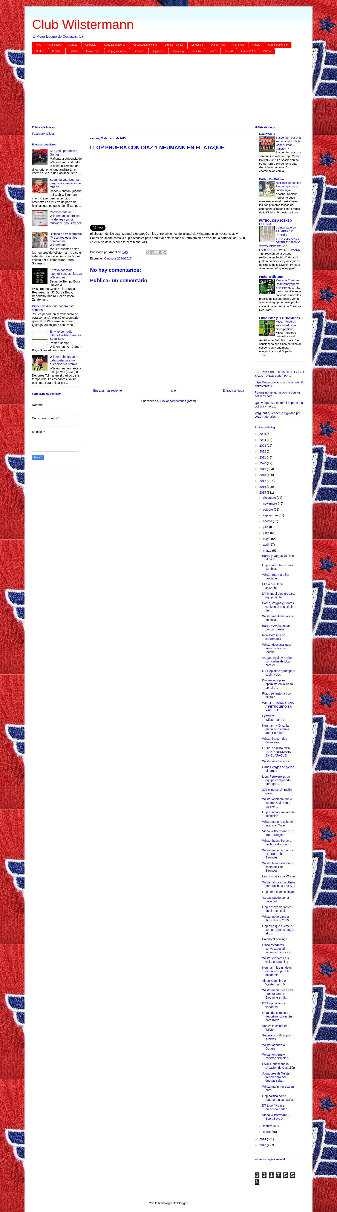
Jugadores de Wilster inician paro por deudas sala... (276, 1077)
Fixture (256, 44)
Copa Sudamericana (145, 44)
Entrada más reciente (107, 390)
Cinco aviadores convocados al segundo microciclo (276, 948)
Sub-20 (228, 51)
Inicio (172, 390)
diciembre (270, 497)
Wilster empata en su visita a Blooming (276, 959)
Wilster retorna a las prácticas (275, 576)
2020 (263, 463)
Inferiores (139, 51)
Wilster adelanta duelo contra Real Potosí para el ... (277, 802)
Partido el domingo (274, 939)
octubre (268, 509)
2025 (263, 433)
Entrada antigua (233, 390)
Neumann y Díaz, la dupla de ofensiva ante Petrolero (275, 729)
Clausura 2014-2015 (118, 258)
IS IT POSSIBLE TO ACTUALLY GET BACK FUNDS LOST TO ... (280, 373)
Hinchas (56, 51)
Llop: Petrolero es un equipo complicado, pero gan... (276, 780)
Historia (73, 51)
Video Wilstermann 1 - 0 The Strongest (278, 833)
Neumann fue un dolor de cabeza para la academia (277, 971)
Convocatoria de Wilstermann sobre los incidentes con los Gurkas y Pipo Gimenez (66, 217)
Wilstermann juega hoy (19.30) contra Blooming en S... (277, 993)
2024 (263, 440)
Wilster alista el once (276, 761)
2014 (263, 1139)
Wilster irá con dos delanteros (274, 740)
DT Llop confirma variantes (273, 1005)
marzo (267, 550)
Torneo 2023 (248, 51)
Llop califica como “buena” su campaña (277, 1097)
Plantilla (196, 51)
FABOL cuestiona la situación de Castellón (278, 1065)
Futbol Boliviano (271, 276)
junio (266, 533)
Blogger (182, 1203)
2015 (263, 492)
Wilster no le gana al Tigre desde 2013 (276, 918)
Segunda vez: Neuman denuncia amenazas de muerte (65, 183)
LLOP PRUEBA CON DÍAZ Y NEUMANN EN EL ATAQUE (276, 751)
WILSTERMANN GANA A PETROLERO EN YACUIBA (278, 706)
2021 (263, 457)
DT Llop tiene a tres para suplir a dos (278, 672)
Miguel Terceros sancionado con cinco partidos (286, 325)
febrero (268, 1126)
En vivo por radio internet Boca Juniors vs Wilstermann (66, 273)
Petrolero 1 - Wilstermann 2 (273, 717)
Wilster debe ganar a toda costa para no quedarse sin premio (64, 360)
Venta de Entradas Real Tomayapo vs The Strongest (287, 284)
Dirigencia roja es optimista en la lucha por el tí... (277, 684)
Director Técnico (174, 44)
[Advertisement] (161, 91)
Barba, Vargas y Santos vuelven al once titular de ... (278, 606)
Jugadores (158, 51)
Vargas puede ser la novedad (275, 899)
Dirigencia (197, 44)
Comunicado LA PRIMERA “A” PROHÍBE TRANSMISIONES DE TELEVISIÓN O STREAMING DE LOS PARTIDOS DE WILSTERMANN (279, 239)
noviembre (270, 503)
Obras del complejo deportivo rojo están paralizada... (277, 1016)
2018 (263, 475)
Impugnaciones (117, 51)
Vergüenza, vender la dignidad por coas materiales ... (277, 414)
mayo (267, 538)
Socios (212, 51)
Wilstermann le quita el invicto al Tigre (277, 823)
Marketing (178, 51)
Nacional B (267, 134)
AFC (38, 44)
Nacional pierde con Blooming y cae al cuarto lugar (288, 186)
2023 (263, 445)
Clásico (73, 44)
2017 (263, 481)
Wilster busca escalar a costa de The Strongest (277, 867)
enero (267, 1131)
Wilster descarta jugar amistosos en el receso (276, 648)
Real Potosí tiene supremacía (273, 637)
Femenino (238, 44)
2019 (263, 469)
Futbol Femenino (278, 44)
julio (266, 527)
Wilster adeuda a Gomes (273, 1046)
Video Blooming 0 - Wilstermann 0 (275, 982)
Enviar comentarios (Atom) (178, 401)
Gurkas (40, 51)
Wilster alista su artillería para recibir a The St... (278, 884)
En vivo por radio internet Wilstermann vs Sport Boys (65, 335)
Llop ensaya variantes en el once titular (276, 908)
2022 (263, 451)
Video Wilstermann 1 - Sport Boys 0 (277, 1116)
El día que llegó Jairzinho (272, 586)
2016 (263, 486)
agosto (268, 521)
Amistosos (55, 44)
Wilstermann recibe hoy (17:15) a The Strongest (278, 854)
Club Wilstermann (83, 24)
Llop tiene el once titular (278, 892)
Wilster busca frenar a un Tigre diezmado (276, 842)
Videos (267, 51)
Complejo (90, 44)
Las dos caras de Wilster (278, 876)
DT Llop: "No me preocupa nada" (274, 1107)
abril (266, 544)
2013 (263, 1145)
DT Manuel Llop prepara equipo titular (278, 595)
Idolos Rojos (93, 51)
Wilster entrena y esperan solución (275, 1056)
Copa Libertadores (114, 44)
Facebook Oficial (43, 133)
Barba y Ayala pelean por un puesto (276, 627)
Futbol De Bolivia (271, 179)
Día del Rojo (218, 44)
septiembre (271, 515)
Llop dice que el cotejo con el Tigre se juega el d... (277, 929)
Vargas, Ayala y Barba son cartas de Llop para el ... (277, 661)
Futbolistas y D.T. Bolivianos (279, 318)
